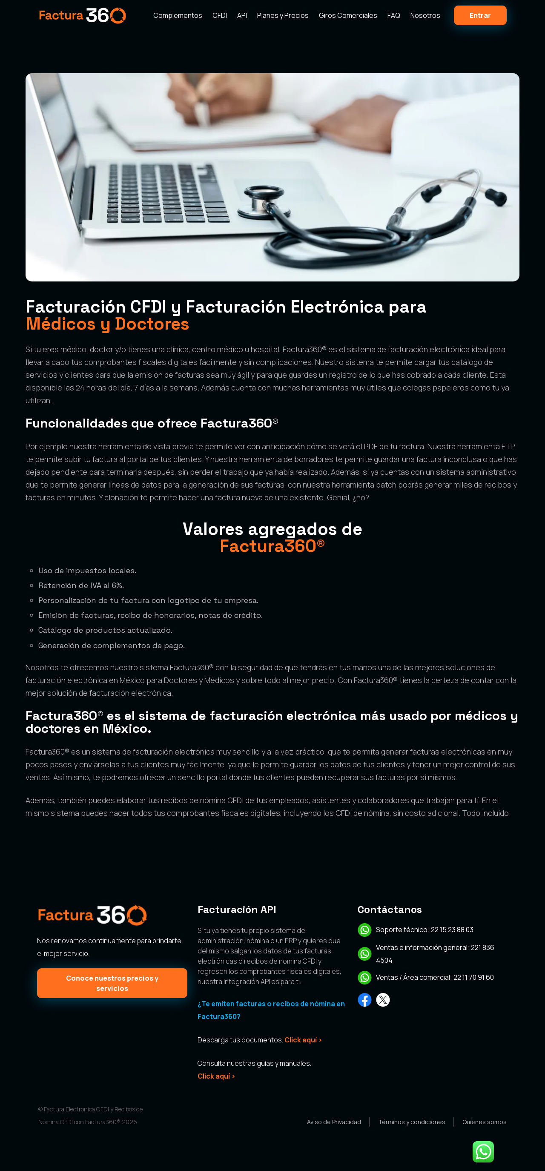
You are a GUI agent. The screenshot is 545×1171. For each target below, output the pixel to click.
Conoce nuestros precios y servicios (112, 983)
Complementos (177, 15)
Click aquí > (303, 1040)
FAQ (393, 15)
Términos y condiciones (411, 1122)
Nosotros (425, 15)
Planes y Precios (283, 15)
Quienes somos (484, 1122)
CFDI (219, 15)
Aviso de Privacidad (334, 1122)
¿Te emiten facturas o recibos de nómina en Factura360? (271, 1010)
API (242, 15)
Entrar (480, 15)
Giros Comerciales (348, 15)
